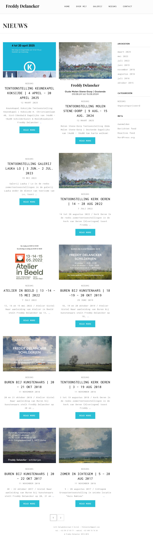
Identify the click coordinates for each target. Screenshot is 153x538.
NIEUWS (29, 83)
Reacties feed (126, 133)
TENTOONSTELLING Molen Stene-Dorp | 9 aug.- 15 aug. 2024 (85, 110)
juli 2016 (124, 78)
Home (67, 6)
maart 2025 (124, 52)
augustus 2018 (126, 74)
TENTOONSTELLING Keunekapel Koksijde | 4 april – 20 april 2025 (29, 93)
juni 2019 (124, 65)
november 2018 (126, 69)
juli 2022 (124, 60)
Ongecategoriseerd (129, 106)
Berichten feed (127, 128)
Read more (29, 130)
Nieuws (113, 6)
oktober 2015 (126, 83)
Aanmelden (124, 124)
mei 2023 (123, 56)
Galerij (97, 6)
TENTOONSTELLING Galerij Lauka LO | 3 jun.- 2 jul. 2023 (29, 168)
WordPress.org (126, 137)
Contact (127, 6)
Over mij (81, 6)
